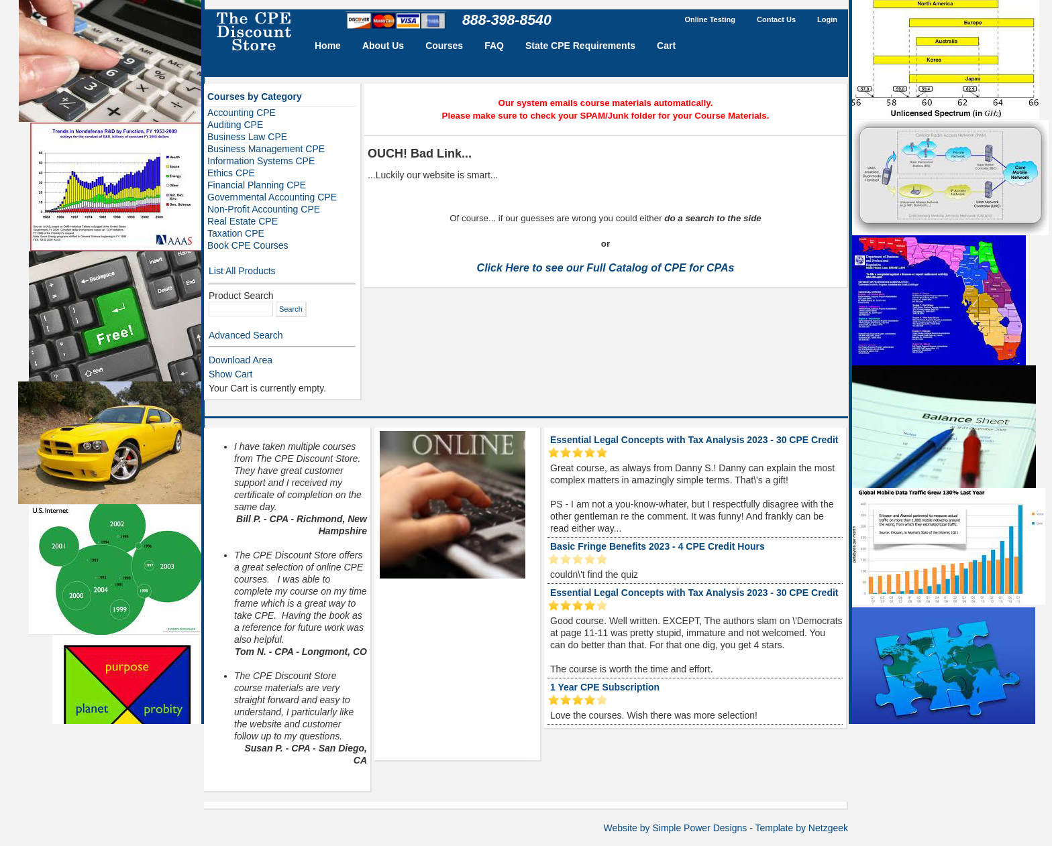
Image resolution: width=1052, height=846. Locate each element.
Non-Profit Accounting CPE (263, 209)
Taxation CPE (235, 233)
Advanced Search (246, 335)
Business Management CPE (266, 148)
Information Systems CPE (261, 161)
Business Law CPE (247, 136)
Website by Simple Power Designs (675, 828)
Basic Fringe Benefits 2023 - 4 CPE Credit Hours (657, 546)
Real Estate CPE (242, 221)
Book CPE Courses (247, 245)
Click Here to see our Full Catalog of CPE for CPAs (606, 268)
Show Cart (230, 374)
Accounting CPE (241, 112)
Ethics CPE (231, 173)
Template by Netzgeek (801, 828)
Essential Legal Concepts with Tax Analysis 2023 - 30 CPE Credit (694, 439)
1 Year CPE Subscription (605, 687)
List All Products (242, 270)
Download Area (240, 360)
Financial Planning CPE (256, 185)
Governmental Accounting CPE (272, 197)
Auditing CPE (235, 124)
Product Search (241, 295)
